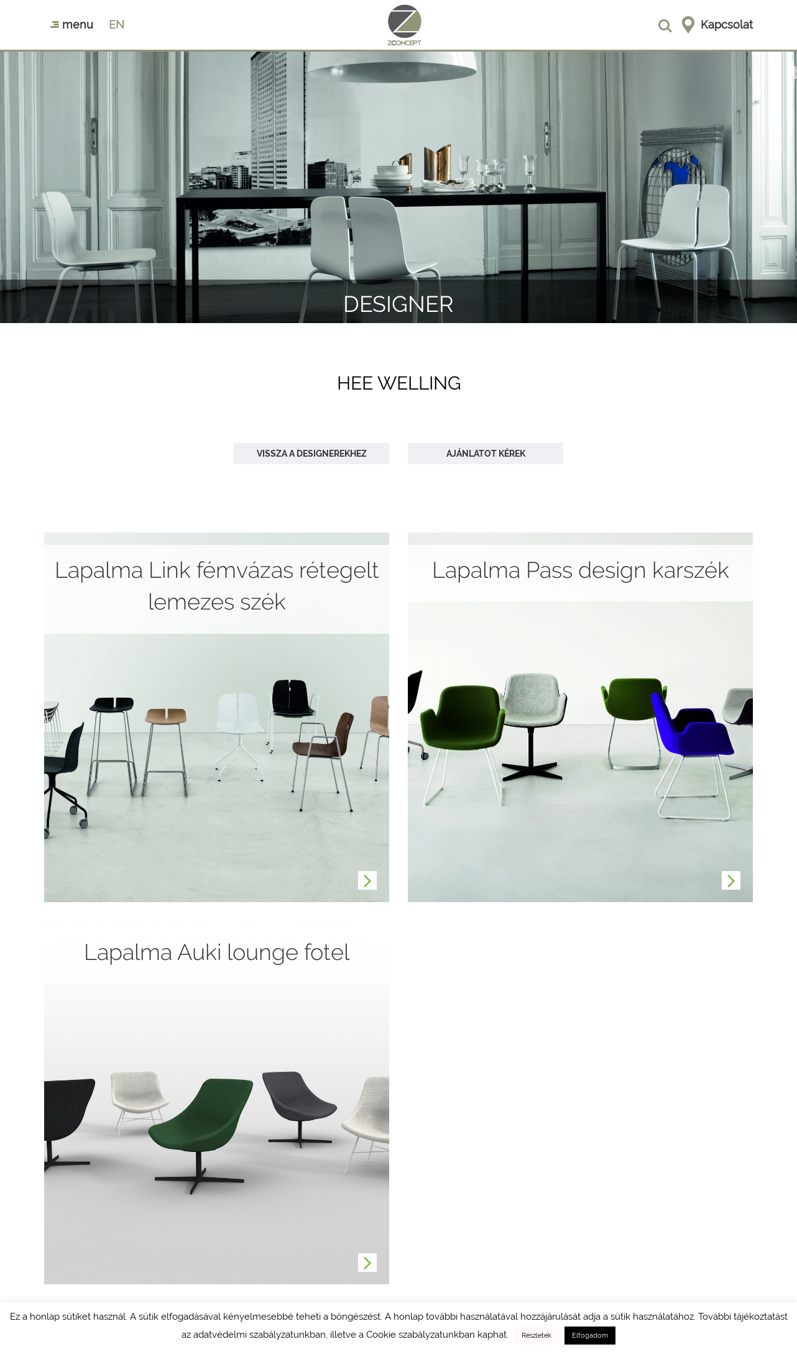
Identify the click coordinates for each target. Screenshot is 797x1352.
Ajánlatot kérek (485, 454)
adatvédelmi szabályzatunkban (259, 1334)
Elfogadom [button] (590, 1335)
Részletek (536, 1335)
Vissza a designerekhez (312, 454)
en (116, 24)
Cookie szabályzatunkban (420, 1334)
